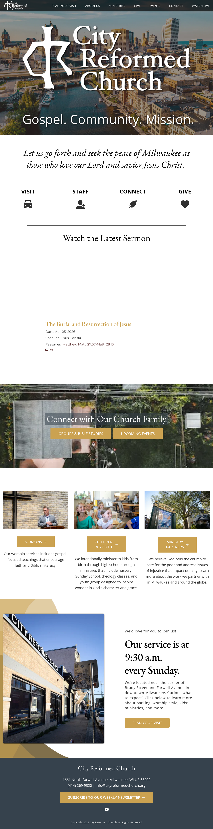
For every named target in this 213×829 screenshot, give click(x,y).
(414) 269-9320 (80, 785)
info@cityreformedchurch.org (120, 785)
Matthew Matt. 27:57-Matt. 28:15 (88, 344)
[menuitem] (64, 5)
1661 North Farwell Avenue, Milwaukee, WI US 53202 (106, 779)
